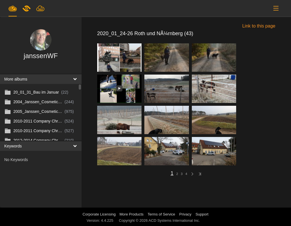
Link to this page (258, 26)
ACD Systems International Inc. (174, 220)
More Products (132, 214)
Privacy (185, 214)
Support (202, 214)
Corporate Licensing (100, 214)
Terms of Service (161, 214)
